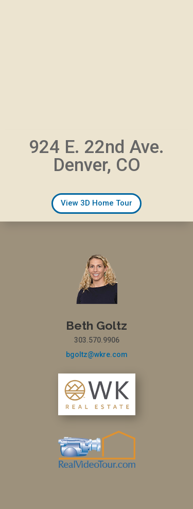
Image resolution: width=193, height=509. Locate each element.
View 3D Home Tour (96, 203)
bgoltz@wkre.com (97, 354)
